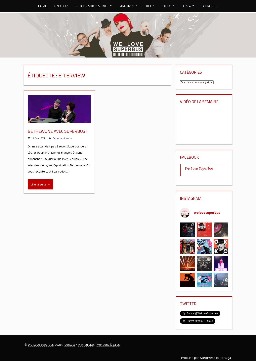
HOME (42, 6)
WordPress (207, 358)
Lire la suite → (40, 184)
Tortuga (225, 358)
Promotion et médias (62, 138)
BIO (148, 6)
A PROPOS (209, 6)
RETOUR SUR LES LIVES (91, 6)
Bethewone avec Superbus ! (57, 131)
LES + (187, 6)
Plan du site (86, 344)
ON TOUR (61, 6)
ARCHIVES (127, 6)
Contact (69, 344)
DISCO (167, 6)
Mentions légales (108, 344)
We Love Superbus (199, 168)
